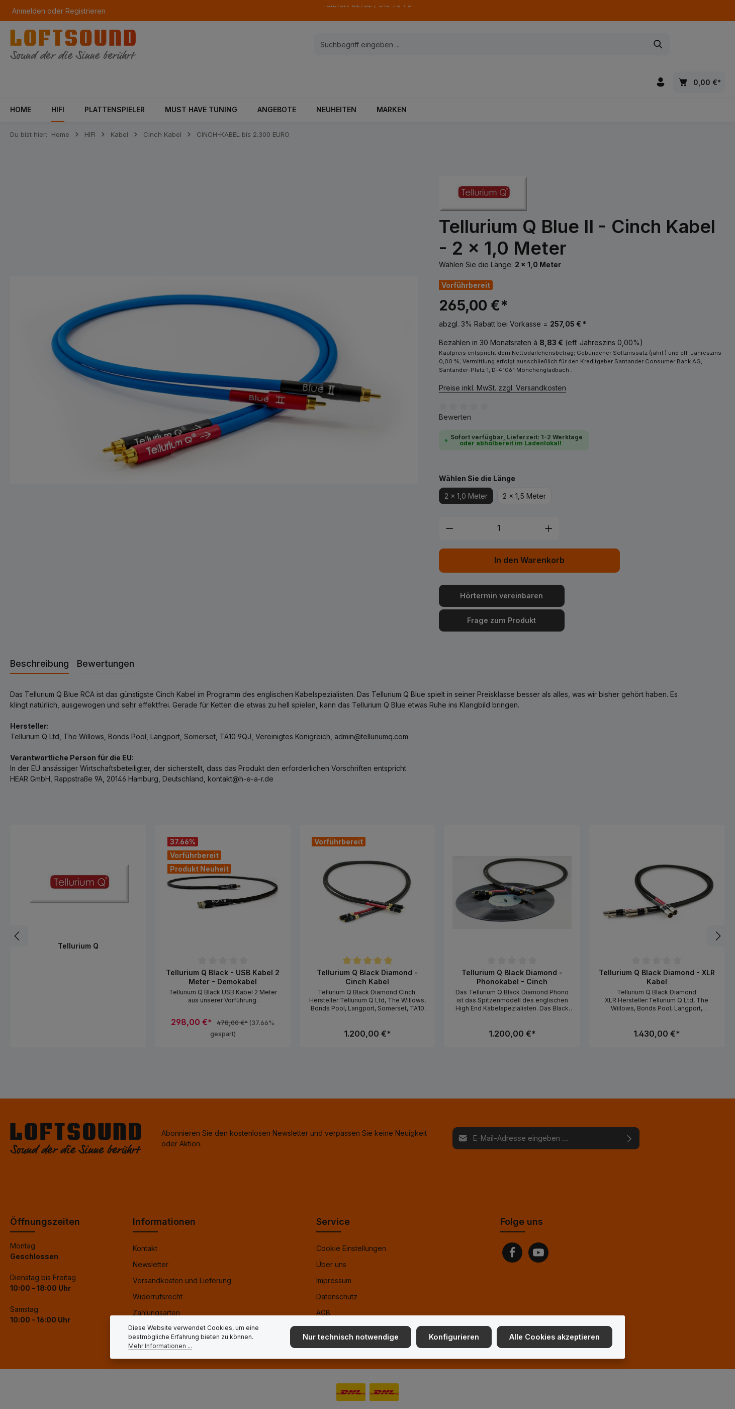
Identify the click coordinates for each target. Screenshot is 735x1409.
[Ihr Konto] (660, 45)
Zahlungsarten (156, 1284)
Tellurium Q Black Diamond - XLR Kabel (657, 949)
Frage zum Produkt (501, 592)
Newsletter (150, 1236)
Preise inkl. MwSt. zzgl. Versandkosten (502, 360)
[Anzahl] (499, 501)
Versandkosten (489, 1393)
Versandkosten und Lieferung (182, 1252)
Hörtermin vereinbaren (501, 568)
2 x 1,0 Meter (466, 468)
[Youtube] (538, 1224)
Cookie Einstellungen (351, 1220)
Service (333, 1193)
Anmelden (28, 11)
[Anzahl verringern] (449, 501)
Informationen (164, 1193)
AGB (323, 1284)
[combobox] (356, 45)
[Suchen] (534, 45)
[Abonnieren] (629, 1110)
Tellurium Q (78, 917)
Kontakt (145, 1220)
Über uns (331, 1236)
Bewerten (455, 389)
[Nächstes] (717, 908)
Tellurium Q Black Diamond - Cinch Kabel (367, 949)
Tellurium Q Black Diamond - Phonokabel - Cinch (512, 949)
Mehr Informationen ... (160, 1349)
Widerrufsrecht (157, 1268)
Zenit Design (134, 1393)
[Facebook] (512, 1224)
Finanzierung (154, 1300)
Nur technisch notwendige (356, 1340)
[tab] (39, 636)
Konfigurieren (457, 1340)
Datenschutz (336, 1268)
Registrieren (85, 11)
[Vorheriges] (17, 908)
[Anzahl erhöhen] (549, 501)
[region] (214, 352)
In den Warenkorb (529, 533)
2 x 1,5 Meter (524, 468)
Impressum (333, 1252)
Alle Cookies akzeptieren (555, 1340)
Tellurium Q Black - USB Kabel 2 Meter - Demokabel (223, 949)
